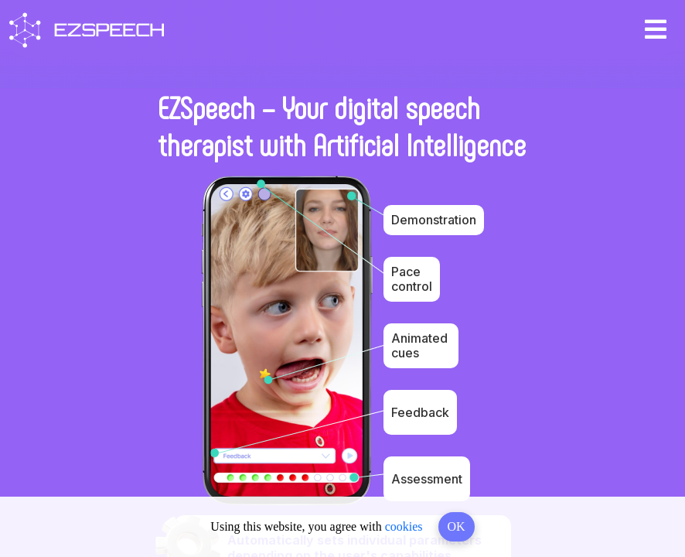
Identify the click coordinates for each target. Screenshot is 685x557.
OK (456, 526)
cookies (404, 526)
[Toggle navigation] (656, 30)
